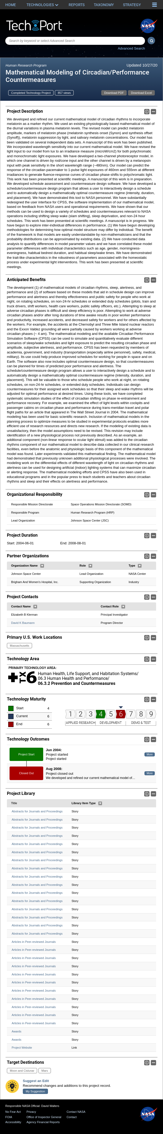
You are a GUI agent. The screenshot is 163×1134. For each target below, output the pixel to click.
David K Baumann (23, 622)
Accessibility (13, 1122)
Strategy (132, 5)
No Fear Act (13, 1111)
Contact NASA (76, 1111)
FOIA (8, 1117)
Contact (72, 1117)
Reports (77, 5)
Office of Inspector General (44, 1117)
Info (146, 111)
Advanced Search (131, 48)
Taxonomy (104, 5)
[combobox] (75, 41)
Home (10, 5)
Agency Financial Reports (43, 1122)
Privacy (31, 1111)
